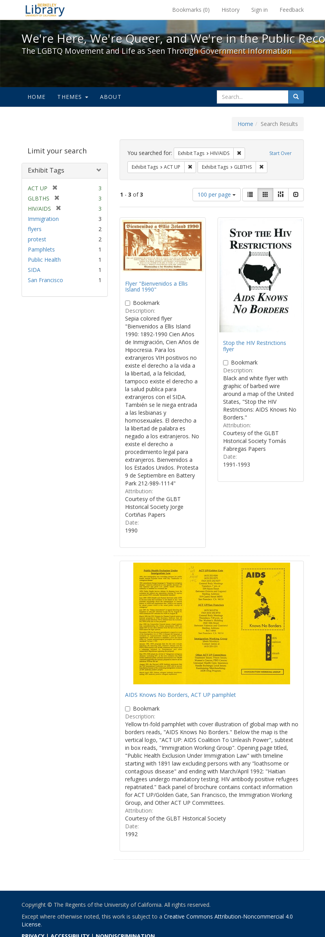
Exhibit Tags (46, 170)
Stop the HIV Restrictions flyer (254, 345)
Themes (72, 96)
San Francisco (45, 280)
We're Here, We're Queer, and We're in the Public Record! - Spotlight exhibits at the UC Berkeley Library (45, 10)
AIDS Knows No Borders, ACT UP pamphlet (180, 694)
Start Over (280, 153)
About (111, 96)
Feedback (292, 9)
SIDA (34, 269)
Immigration (43, 218)
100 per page (217, 194)
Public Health (44, 259)
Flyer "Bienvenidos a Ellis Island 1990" (156, 286)
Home (36, 96)
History (231, 9)
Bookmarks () (191, 9)
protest (37, 239)
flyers (35, 229)
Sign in (259, 9)
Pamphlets (41, 249)
